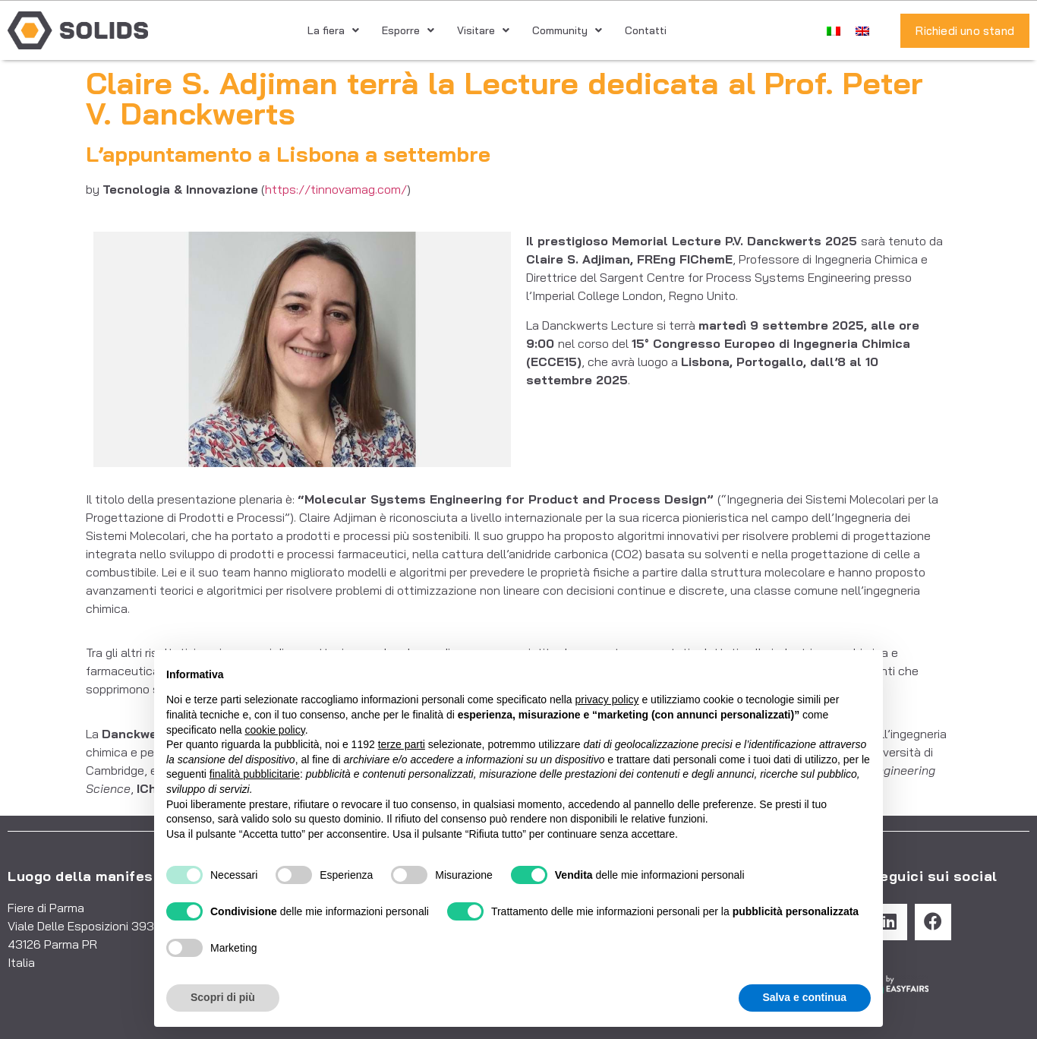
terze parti (401, 744)
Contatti (646, 30)
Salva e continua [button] (804, 997)
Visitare (483, 30)
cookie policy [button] (275, 730)
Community (567, 30)
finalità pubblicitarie (255, 774)
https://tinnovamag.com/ (336, 189)
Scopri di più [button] (223, 997)
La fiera (333, 30)
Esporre (408, 30)
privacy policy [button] (607, 699)
